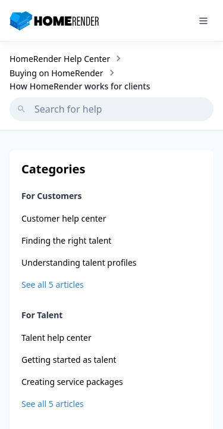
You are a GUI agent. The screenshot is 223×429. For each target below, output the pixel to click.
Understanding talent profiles (79, 262)
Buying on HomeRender (56, 73)
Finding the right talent (66, 240)
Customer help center (63, 218)
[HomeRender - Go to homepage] (59, 20)
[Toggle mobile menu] (203, 21)
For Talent (41, 315)
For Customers (51, 195)
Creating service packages (72, 381)
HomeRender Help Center (60, 58)
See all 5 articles (52, 284)
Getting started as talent (69, 359)
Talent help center (56, 337)
